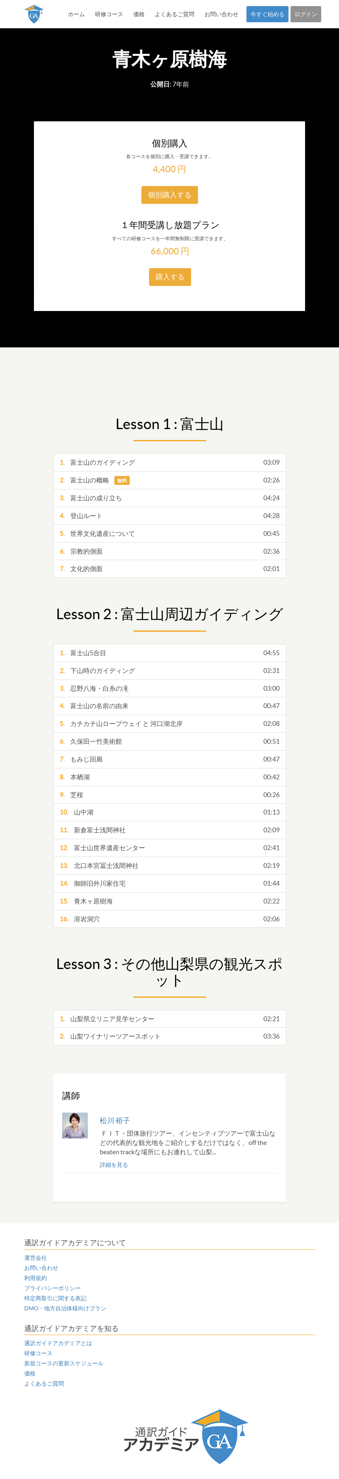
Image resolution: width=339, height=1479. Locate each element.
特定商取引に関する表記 (55, 1298)
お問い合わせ (221, 14)
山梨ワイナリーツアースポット (170, 1036)
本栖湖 (170, 777)
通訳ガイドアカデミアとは (58, 1343)
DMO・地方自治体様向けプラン (65, 1308)
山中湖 (170, 812)
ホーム (76, 14)
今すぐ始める (267, 14)
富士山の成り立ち (170, 498)
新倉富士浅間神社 (170, 830)
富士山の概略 (170, 480)
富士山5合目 (170, 653)
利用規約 (35, 1278)
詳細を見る (114, 1165)
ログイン (306, 14)
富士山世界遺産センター (170, 848)
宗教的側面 (170, 551)
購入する (170, 277)
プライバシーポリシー (52, 1288)
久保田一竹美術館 (170, 741)
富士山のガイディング (170, 462)
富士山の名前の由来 (170, 706)
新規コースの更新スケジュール (63, 1363)
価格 (139, 14)
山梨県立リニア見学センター (170, 1019)
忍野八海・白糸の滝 (170, 688)
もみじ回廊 (170, 759)
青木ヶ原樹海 (170, 901)
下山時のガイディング (170, 670)
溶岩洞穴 (170, 919)
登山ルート (170, 516)
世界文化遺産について (170, 533)
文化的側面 (170, 568)
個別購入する (170, 194)
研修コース (109, 14)
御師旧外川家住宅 (170, 883)
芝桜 (170, 795)
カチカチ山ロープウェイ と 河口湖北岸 (170, 723)
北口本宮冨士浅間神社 (170, 865)
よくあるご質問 (174, 14)
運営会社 (35, 1258)
